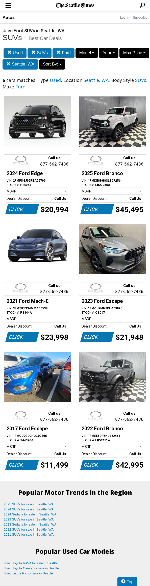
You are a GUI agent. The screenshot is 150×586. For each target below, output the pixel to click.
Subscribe (140, 17)
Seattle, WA (20, 64)
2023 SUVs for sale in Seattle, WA (29, 519)
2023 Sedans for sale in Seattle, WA (30, 524)
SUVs (39, 52)
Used (15, 52)
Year (109, 52)
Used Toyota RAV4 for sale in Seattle (31, 563)
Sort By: (52, 64)
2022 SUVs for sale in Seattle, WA (29, 529)
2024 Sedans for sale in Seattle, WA (30, 514)
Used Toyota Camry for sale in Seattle (31, 568)
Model (86, 52)
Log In (124, 17)
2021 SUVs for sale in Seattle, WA (29, 534)
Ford (63, 52)
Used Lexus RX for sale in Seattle (28, 573)
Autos (9, 17)
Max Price (134, 52)
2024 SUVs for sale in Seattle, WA (29, 509)
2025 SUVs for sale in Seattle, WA (29, 504)
